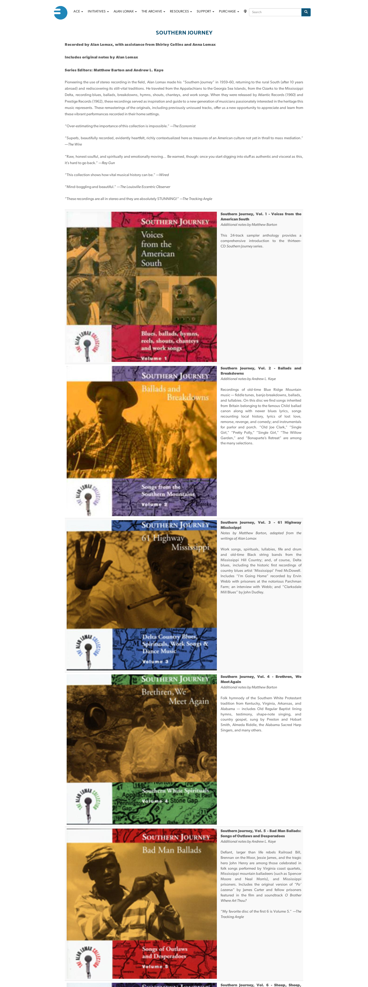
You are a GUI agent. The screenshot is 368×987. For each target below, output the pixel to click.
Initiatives (98, 11)
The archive (153, 11)
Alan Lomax (125, 11)
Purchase (229, 11)
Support (205, 11)
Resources (181, 11)
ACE (78, 11)
